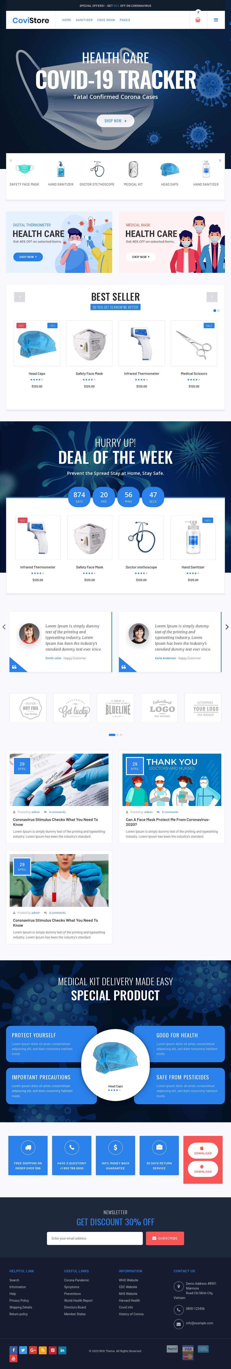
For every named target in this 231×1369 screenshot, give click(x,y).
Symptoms (71, 1287)
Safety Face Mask (89, 373)
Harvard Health (129, 1300)
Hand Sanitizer (193, 567)
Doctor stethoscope (141, 567)
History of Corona (131, 1314)
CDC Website (128, 1287)
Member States (75, 1314)
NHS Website (128, 1294)
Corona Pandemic (76, 1280)
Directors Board (75, 1307)
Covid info (126, 1307)
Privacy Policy (19, 1300)
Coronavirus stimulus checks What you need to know (55, 822)
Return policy (18, 1314)
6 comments (170, 812)
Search (14, 1280)
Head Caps (37, 373)
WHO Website (128, 1280)
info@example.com (199, 1323)
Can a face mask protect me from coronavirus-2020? (168, 822)
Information (17, 1287)
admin (35, 812)
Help (12, 1294)
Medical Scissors (194, 373)
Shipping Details (20, 1307)
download (203, 1150)
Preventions (72, 1294)
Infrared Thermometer (141, 373)
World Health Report (78, 1300)
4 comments (57, 812)
